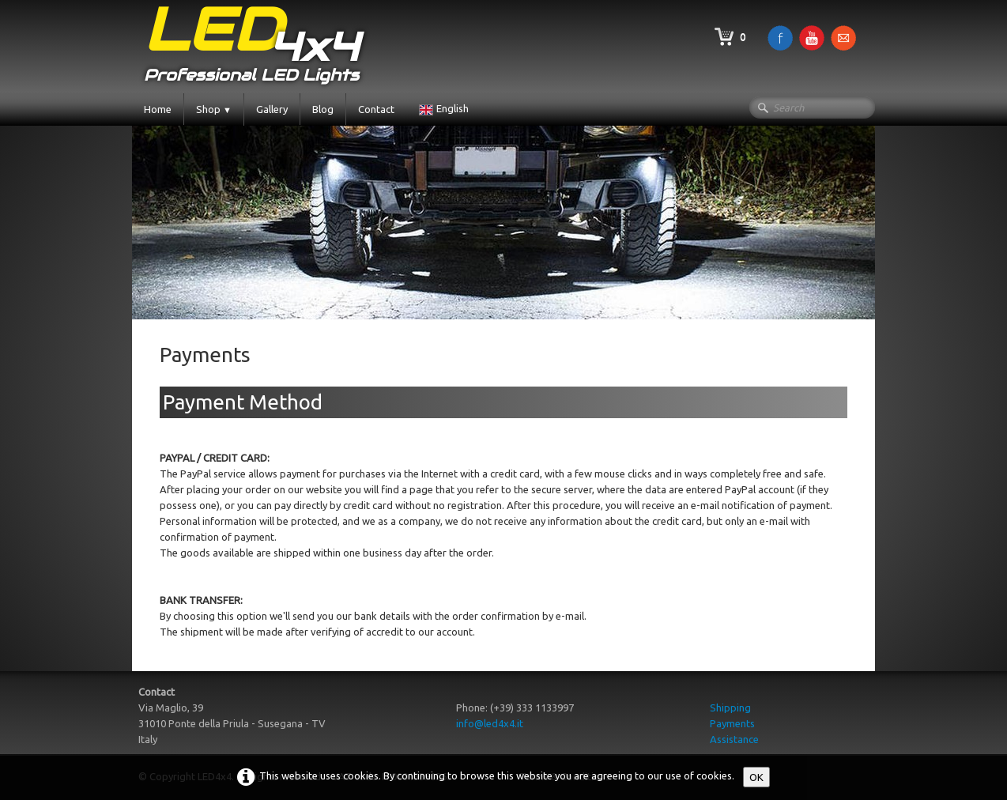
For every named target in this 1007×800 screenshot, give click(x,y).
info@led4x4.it (489, 723)
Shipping (730, 707)
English (445, 108)
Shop (214, 109)
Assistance (734, 739)
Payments (732, 723)
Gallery (272, 109)
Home (158, 109)
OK (756, 777)
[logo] (251, 46)
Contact (376, 109)
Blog (323, 109)
